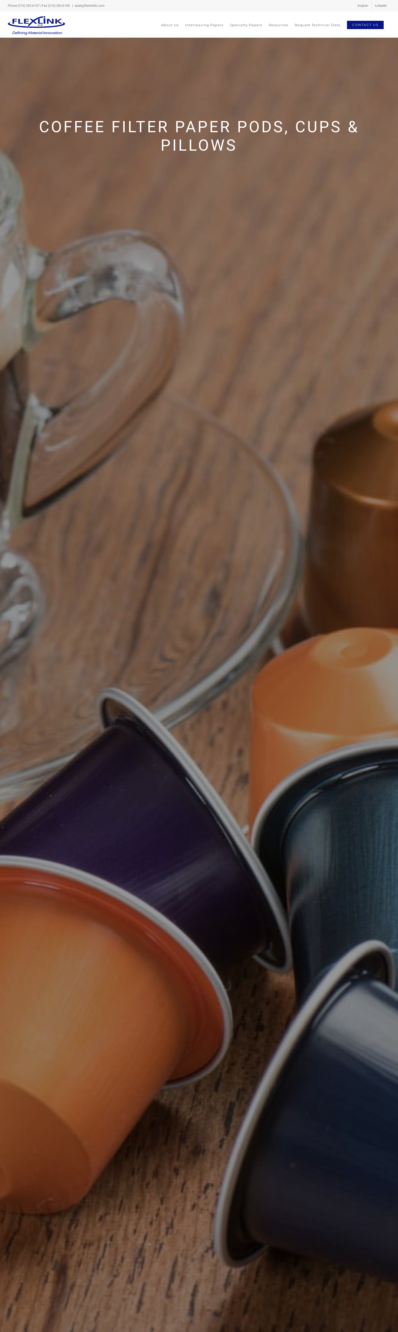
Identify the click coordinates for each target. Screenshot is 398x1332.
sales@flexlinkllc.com (89, 6)
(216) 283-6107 (29, 6)
